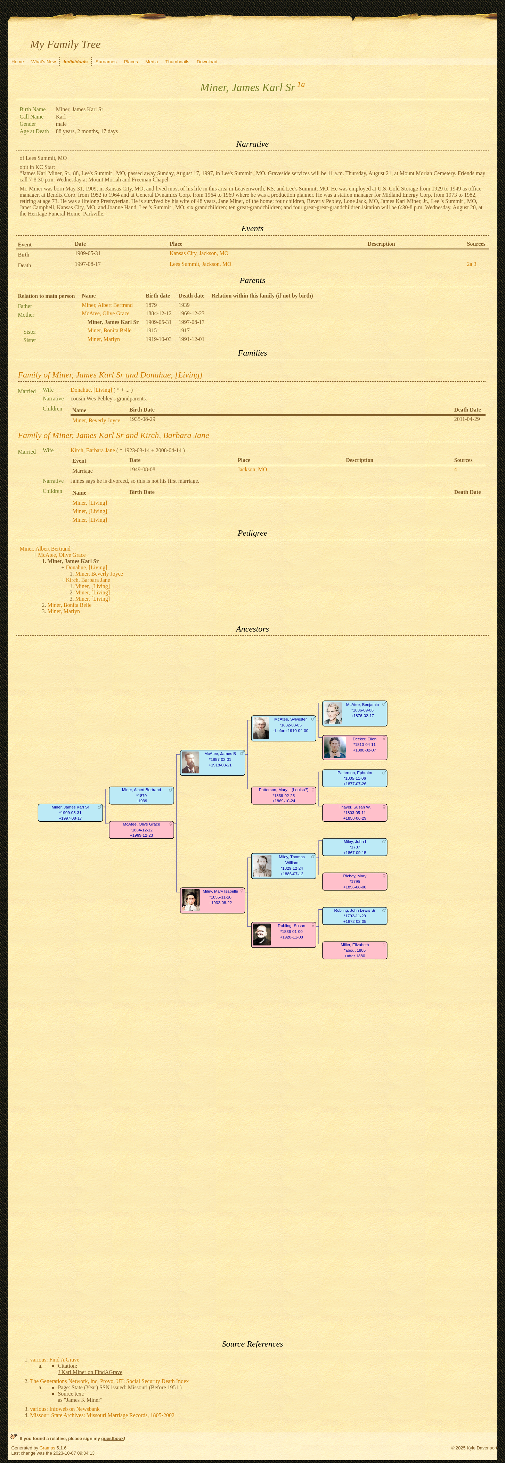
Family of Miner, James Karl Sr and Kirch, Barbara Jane (113, 435)
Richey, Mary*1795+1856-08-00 (355, 881)
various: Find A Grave (54, 1360)
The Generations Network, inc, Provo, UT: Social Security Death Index (109, 1381)
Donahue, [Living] (91, 390)
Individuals (76, 61)
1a (301, 84)
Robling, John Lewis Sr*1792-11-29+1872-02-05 (355, 916)
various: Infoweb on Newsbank (64, 1409)
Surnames (106, 61)
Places (131, 61)
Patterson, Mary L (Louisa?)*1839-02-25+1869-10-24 (284, 796)
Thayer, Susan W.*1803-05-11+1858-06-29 (355, 813)
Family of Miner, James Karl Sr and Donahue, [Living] (110, 374)
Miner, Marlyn (103, 339)
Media (151, 61)
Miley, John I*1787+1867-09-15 (354, 847)
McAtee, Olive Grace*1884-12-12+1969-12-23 (141, 830)
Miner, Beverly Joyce (96, 420)
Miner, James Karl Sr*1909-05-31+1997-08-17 (70, 813)
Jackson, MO (252, 469)
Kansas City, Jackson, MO (199, 253)
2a (469, 264)
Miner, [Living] (89, 503)
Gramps (47, 1447)
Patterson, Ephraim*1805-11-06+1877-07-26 (355, 778)
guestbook (112, 1438)
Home (17, 61)
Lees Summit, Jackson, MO (200, 264)
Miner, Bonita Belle (109, 330)
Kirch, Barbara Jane (93, 450)
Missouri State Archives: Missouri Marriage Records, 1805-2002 (102, 1415)
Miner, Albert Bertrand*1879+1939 (141, 796)
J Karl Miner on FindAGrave (90, 1372)
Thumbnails (177, 61)
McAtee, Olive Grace (105, 313)
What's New (43, 61)
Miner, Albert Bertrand (107, 305)
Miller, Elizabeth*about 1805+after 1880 (355, 950)
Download (207, 61)
